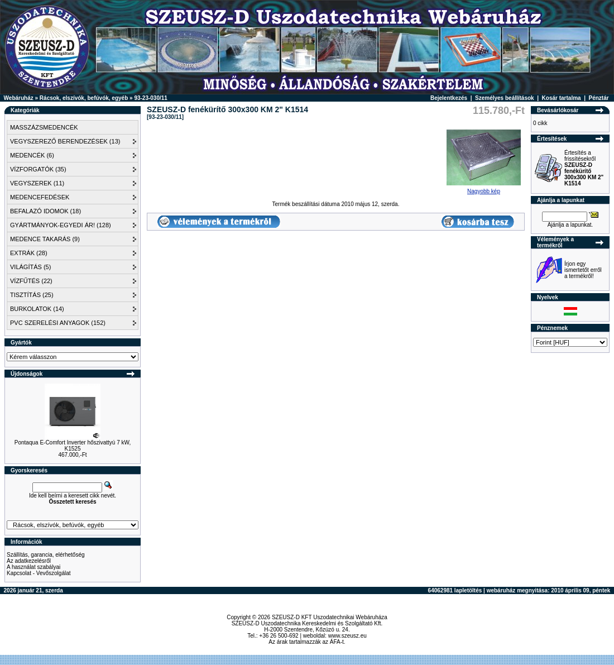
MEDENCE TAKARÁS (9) (45, 239)
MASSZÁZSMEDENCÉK (44, 127)
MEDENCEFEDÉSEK (39, 197)
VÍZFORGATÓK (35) (38, 169)
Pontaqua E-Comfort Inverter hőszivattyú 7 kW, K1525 (73, 445)
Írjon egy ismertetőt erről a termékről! (583, 270)
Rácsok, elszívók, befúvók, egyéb (84, 98)
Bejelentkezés (448, 98)
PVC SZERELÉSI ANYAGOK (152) (57, 322)
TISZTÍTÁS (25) (32, 294)
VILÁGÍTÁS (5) (30, 267)
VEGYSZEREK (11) (37, 183)
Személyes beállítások (504, 98)
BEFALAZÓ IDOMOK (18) (45, 211)
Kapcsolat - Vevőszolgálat (39, 573)
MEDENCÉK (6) (32, 155)
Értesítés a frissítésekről (583, 168)
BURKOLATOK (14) (37, 308)
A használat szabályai (33, 567)
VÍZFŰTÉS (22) (31, 281)
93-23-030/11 (150, 98)
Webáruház (18, 98)
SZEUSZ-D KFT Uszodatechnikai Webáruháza (329, 617)
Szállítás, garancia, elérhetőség (46, 555)
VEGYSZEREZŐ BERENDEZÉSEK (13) (65, 141)
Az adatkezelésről (29, 561)
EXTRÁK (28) (28, 253)
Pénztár (599, 98)
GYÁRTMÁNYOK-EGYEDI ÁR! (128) (60, 225)
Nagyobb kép (484, 188)
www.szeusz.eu (347, 636)
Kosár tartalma (561, 98)
